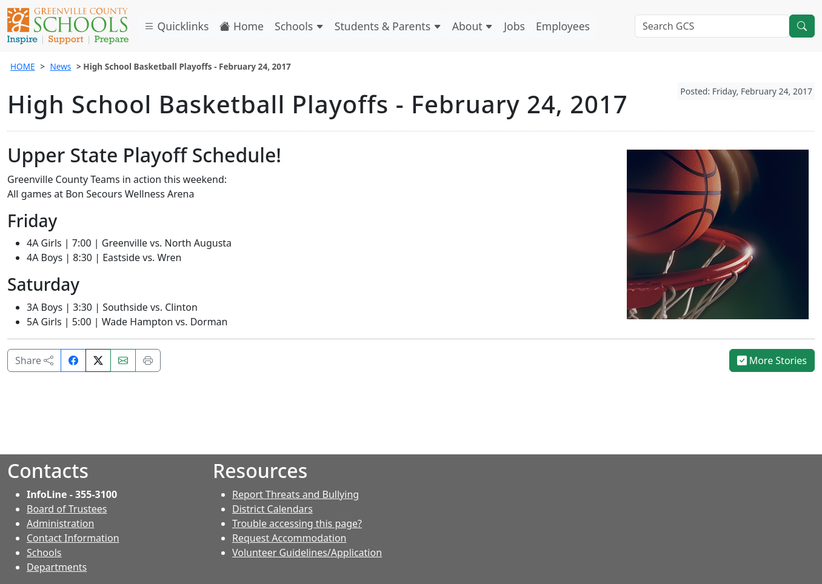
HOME (22, 66)
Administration (60, 523)
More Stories (772, 360)
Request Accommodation (289, 538)
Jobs (514, 26)
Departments (57, 567)
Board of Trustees (67, 509)
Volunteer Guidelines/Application (307, 552)
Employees (563, 26)
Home (241, 26)
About (472, 26)
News (60, 66)
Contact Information (73, 538)
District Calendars (272, 509)
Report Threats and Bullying (295, 494)
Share (34, 360)
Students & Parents (388, 26)
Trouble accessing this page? (297, 523)
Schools (299, 26)
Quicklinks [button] (176, 26)
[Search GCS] (712, 26)
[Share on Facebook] (73, 360)
